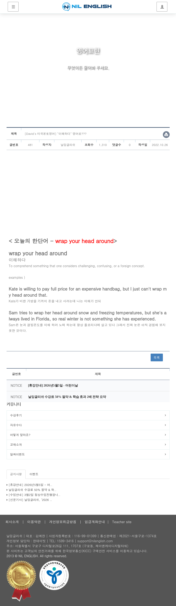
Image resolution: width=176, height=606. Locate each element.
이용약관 (34, 521)
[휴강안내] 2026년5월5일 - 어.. (30, 485)
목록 (157, 357)
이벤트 (34, 474)
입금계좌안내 (95, 521)
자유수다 (16, 425)
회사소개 (12, 521)
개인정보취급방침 (62, 521)
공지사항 (16, 474)
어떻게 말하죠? (20, 435)
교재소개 (16, 444)
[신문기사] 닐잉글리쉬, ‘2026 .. (30, 500)
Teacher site (121, 521)
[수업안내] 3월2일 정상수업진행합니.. (34, 495)
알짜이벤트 (17, 454)
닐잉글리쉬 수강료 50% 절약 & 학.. (32, 490)
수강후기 (16, 415)
